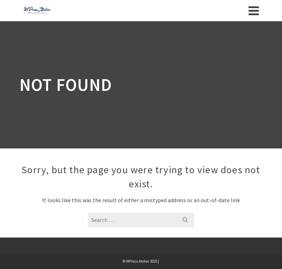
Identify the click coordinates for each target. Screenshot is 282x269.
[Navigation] (254, 10)
